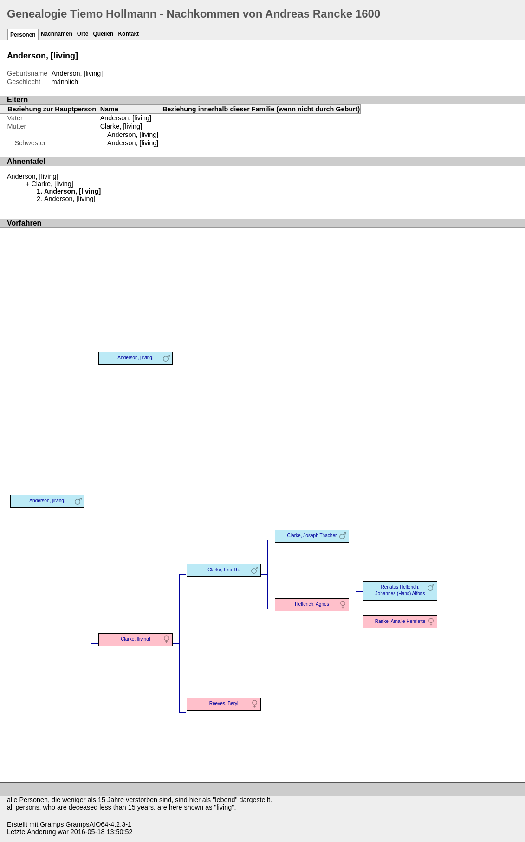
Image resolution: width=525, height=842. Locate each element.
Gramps (52, 824)
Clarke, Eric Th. (223, 569)
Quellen (103, 34)
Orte (83, 34)
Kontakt (128, 34)
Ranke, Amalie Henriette (400, 621)
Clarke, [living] (121, 126)
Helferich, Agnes (312, 604)
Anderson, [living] (132, 134)
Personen (23, 35)
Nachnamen (56, 34)
